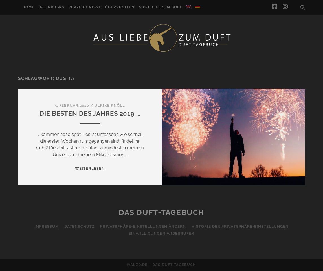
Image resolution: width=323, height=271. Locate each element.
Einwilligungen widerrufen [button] (161, 233)
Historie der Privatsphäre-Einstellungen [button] (240, 226)
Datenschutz (79, 226)
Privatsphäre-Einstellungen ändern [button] (143, 226)
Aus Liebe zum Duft (160, 7)
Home (28, 7)
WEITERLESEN (89, 168)
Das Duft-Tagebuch (161, 212)
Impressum (46, 226)
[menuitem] (188, 6)
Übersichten (119, 7)
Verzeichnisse (84, 7)
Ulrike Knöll (110, 105)
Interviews (51, 7)
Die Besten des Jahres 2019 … (89, 113)
